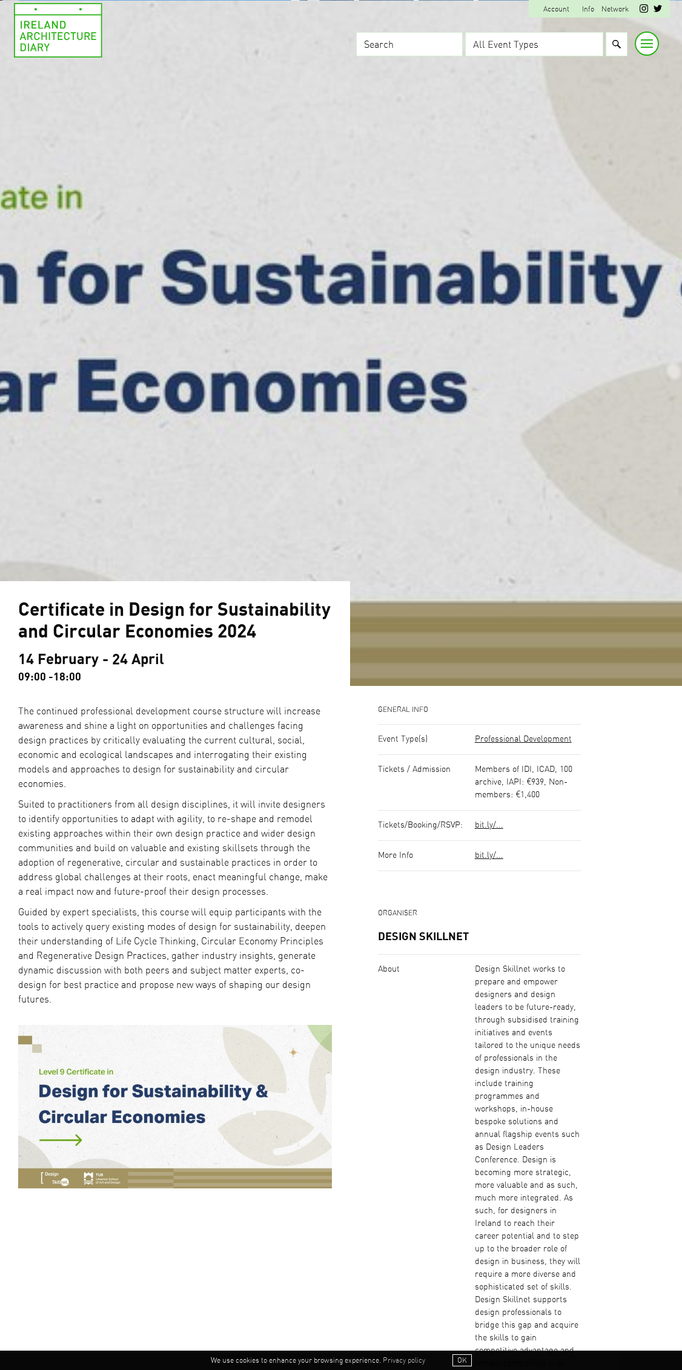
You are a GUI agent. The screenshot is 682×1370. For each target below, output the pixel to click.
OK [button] (462, 1360)
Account (556, 9)
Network (615, 9)
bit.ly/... (489, 825)
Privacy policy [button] (404, 1360)
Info (588, 9)
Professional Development (523, 739)
